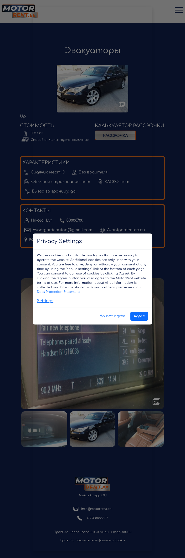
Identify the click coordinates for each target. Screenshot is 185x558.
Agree (139, 316)
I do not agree (111, 316)
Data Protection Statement (58, 292)
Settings (45, 301)
